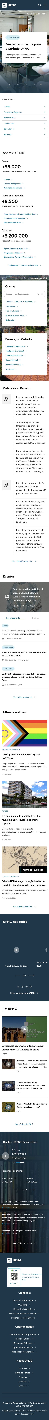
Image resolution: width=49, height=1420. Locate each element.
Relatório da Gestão (22, 1309)
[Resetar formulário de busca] (42, 294)
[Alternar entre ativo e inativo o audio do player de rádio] (13, 1162)
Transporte (24, 123)
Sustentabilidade (15, 364)
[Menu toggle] (45, 5)
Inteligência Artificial (16, 351)
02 (18, 84)
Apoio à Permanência (23, 1347)
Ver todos (11, 369)
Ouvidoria (22, 1305)
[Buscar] (38, 294)
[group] (16, 949)
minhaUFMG (24, 118)
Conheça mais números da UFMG (24, 265)
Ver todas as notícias (24, 907)
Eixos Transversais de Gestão (22, 1313)
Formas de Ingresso (24, 112)
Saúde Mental (13, 360)
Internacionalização (16, 355)
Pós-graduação (14, 311)
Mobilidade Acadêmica (23, 1352)
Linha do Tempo (22, 1373)
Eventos (22, 1386)
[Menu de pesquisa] (40, 5)
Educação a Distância (16, 315)
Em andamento (13, 618)
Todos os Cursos (22, 1339)
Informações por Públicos (23, 1318)
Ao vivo (16, 1150)
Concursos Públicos (22, 1343)
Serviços (24, 134)
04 (34, 84)
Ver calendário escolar (24, 561)
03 (26, 84)
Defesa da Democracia (17, 346)
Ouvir (5, 1208)
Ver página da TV (24, 1124)
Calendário (24, 129)
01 (10, 84)
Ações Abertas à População (23, 1334)
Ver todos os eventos (24, 697)
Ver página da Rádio (24, 1243)
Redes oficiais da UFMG (24, 993)
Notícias (23, 1381)
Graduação (12, 306)
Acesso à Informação (23, 1300)
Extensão (11, 320)
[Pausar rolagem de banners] (41, 84)
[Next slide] (32, 975)
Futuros (35, 618)
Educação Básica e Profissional (21, 302)
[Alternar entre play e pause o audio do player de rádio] (5, 1156)
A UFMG (23, 1368)
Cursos (24, 106)
